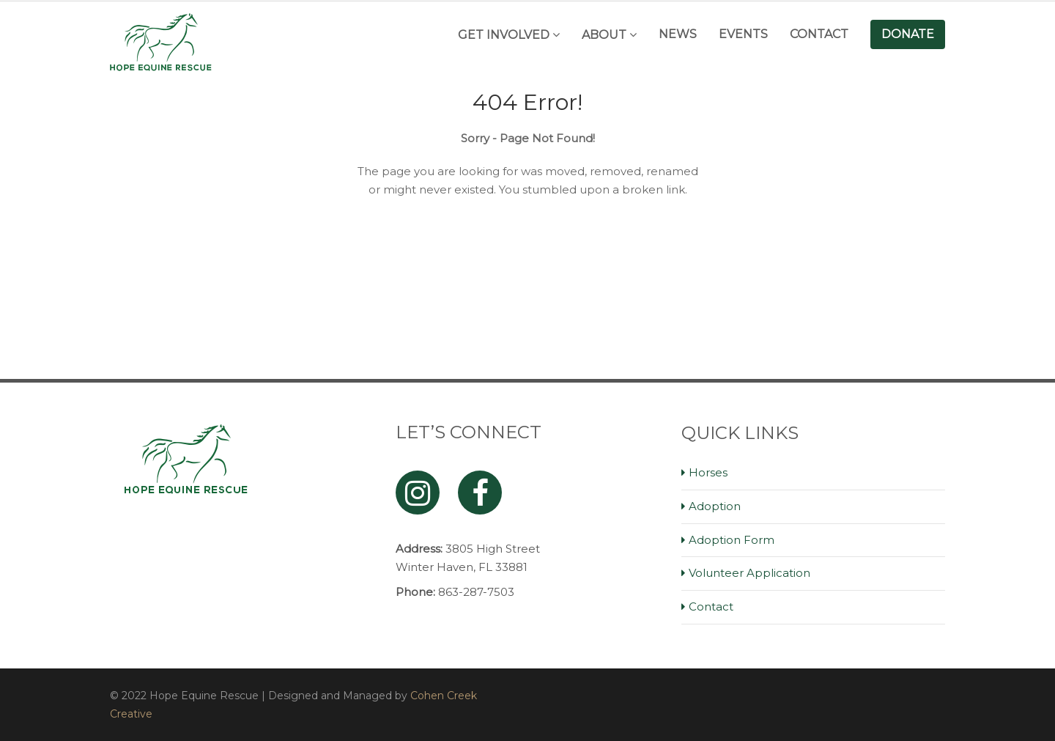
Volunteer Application (749, 573)
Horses (708, 472)
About (604, 35)
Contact (819, 34)
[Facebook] (480, 493)
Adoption (715, 506)
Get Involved (503, 35)
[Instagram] (418, 493)
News (678, 34)
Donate (907, 34)
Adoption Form (731, 540)
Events (743, 34)
